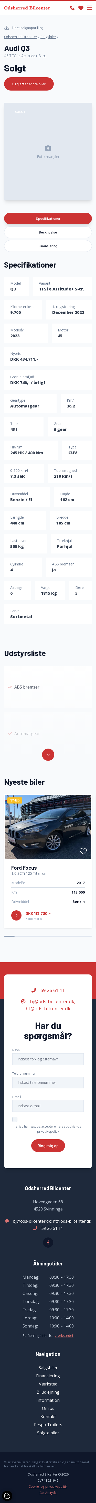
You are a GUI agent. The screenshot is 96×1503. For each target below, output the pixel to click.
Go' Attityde (48, 1493)
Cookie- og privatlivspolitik (48, 1487)
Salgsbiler (48, 36)
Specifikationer (48, 218)
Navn (16, 1050)
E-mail (16, 1097)
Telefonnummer (24, 1073)
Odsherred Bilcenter (20, 36)
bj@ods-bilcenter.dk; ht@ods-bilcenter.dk (48, 1005)
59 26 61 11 (48, 990)
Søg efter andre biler (29, 84)
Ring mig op (48, 1145)
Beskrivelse (48, 232)
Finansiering (48, 246)
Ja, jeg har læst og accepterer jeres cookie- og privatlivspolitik (48, 1129)
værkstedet (64, 1335)
